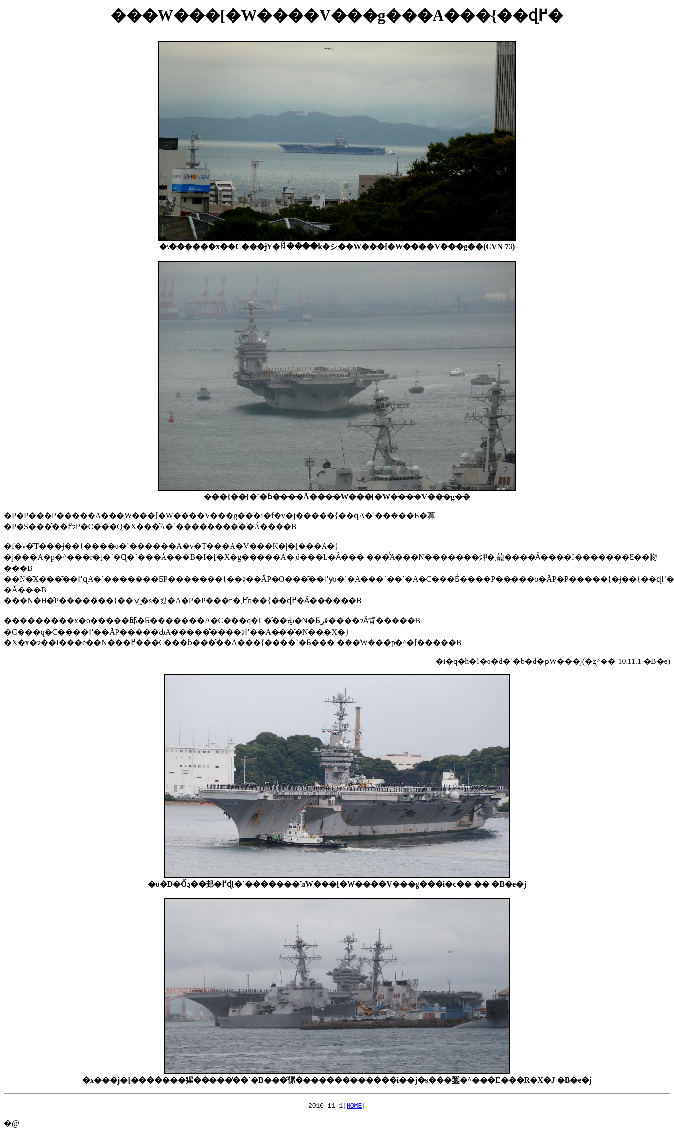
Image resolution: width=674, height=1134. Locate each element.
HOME (354, 1106)
